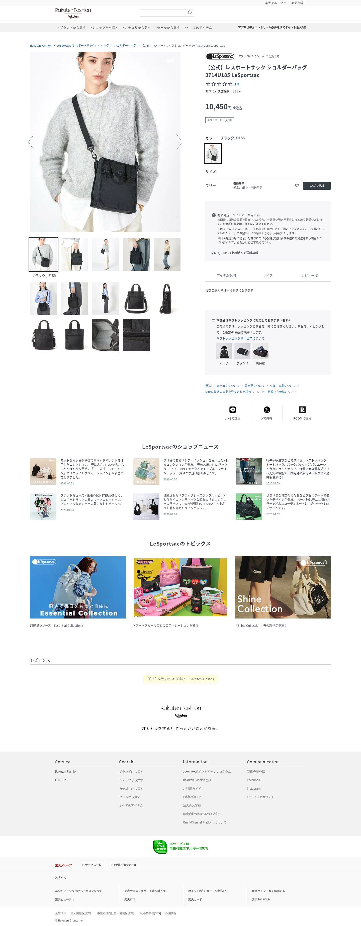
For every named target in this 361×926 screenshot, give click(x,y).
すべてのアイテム (131, 805)
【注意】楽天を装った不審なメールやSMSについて (180, 679)
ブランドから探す (131, 771)
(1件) (237, 84)
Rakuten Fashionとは (197, 780)
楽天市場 (297, 3)
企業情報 (60, 913)
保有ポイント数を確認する (268, 891)
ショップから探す (131, 780)
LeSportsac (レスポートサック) (76, 46)
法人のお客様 (192, 805)
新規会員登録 (256, 771)
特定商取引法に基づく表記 (201, 814)
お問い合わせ (192, 797)
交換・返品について (283, 386)
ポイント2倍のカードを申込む (207, 891)
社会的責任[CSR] (150, 913)
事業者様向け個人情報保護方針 (116, 913)
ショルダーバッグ (125, 46)
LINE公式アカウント (260, 797)
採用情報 (170, 913)
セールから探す (129, 797)
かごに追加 (317, 185)
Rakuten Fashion (94, 13)
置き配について (255, 386)
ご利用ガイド (192, 788)
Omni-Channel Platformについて (204, 822)
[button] (31, 142)
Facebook (253, 780)
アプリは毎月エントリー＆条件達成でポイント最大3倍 (272, 27)
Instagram (253, 788)
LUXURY (60, 780)
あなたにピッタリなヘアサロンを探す (78, 891)
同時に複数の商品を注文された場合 (228, 392)
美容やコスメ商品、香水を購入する (146, 891)
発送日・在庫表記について (222, 386)
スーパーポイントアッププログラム (207, 771)
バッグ (105, 46)
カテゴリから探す (131, 788)
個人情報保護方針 (82, 913)
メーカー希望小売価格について (276, 392)
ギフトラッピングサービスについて (240, 338)
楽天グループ (274, 3)
